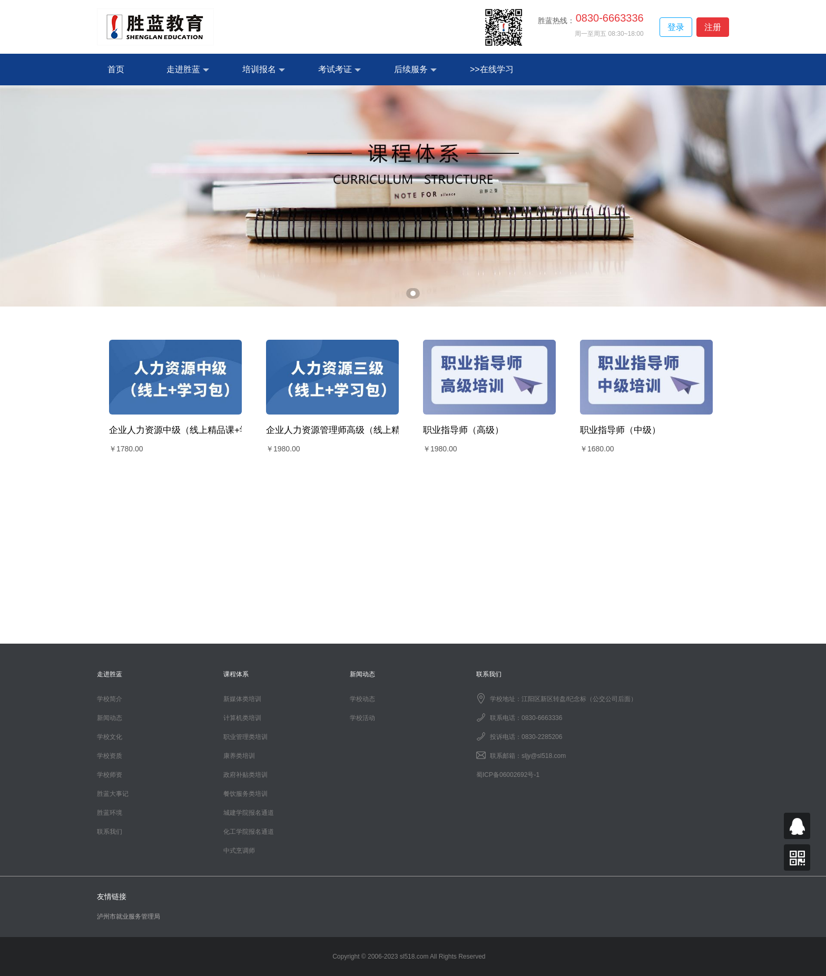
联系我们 (109, 831)
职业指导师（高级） (463, 430)
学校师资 (109, 774)
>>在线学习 (492, 69)
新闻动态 (109, 718)
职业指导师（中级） (620, 430)
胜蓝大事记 (113, 793)
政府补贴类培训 (245, 774)
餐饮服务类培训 (245, 793)
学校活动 (362, 718)
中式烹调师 (239, 850)
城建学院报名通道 (248, 812)
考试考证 (339, 70)
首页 (115, 69)
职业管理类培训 (245, 737)
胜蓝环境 (109, 812)
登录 (675, 27)
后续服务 (415, 70)
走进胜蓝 (187, 70)
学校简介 (109, 699)
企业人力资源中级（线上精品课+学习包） (192, 430)
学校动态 (362, 699)
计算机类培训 (242, 718)
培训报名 (263, 70)
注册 (712, 27)
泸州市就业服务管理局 (128, 916)
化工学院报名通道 (248, 831)
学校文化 (109, 737)
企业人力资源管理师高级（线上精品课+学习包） (362, 430)
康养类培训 (239, 756)
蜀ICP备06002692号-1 (507, 774)
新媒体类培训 (242, 699)
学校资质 (109, 756)
